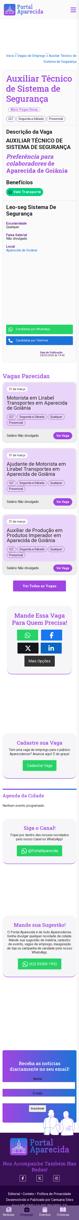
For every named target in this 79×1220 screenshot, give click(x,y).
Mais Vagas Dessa (24, 109)
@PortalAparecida (39, 851)
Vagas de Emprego (31, 56)
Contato (28, 1194)
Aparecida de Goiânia (21, 250)
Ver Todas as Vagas (39, 586)
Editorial (14, 1194)
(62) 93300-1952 (39, 964)
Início (10, 56)
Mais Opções (40, 661)
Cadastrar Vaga (39, 765)
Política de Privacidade (54, 1194)
